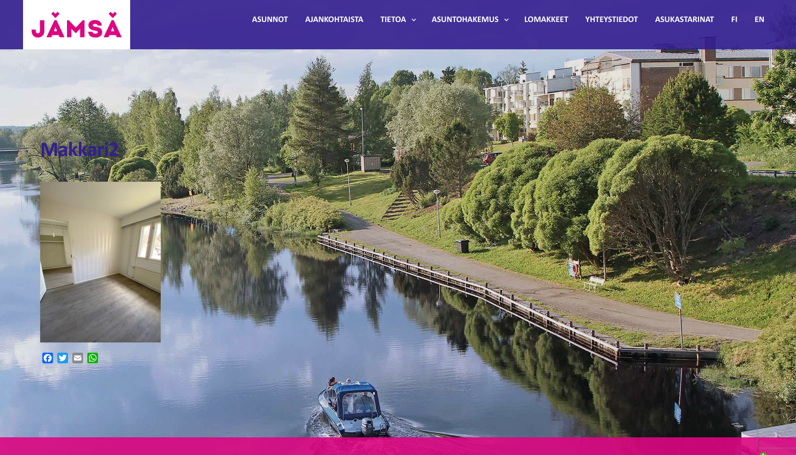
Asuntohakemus (465, 20)
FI (734, 20)
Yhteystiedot (611, 20)
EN (759, 20)
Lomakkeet (546, 20)
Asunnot (270, 20)
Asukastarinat (684, 20)
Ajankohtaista (334, 20)
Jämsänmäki (77, 25)
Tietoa (393, 20)
